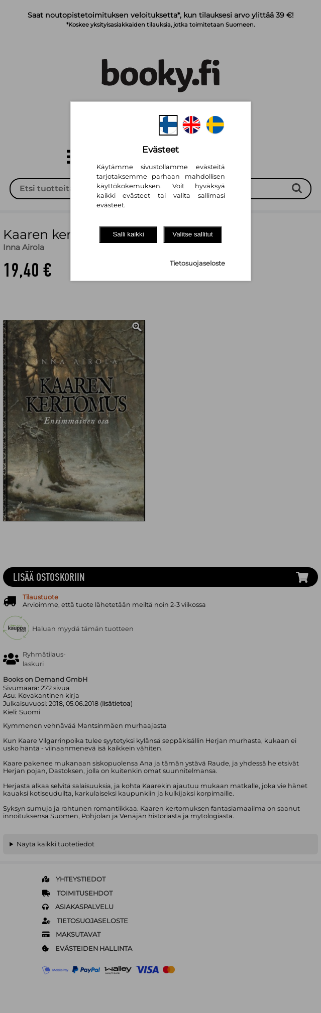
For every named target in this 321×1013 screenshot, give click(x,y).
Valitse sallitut (192, 234)
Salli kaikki (128, 234)
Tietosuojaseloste (197, 263)
